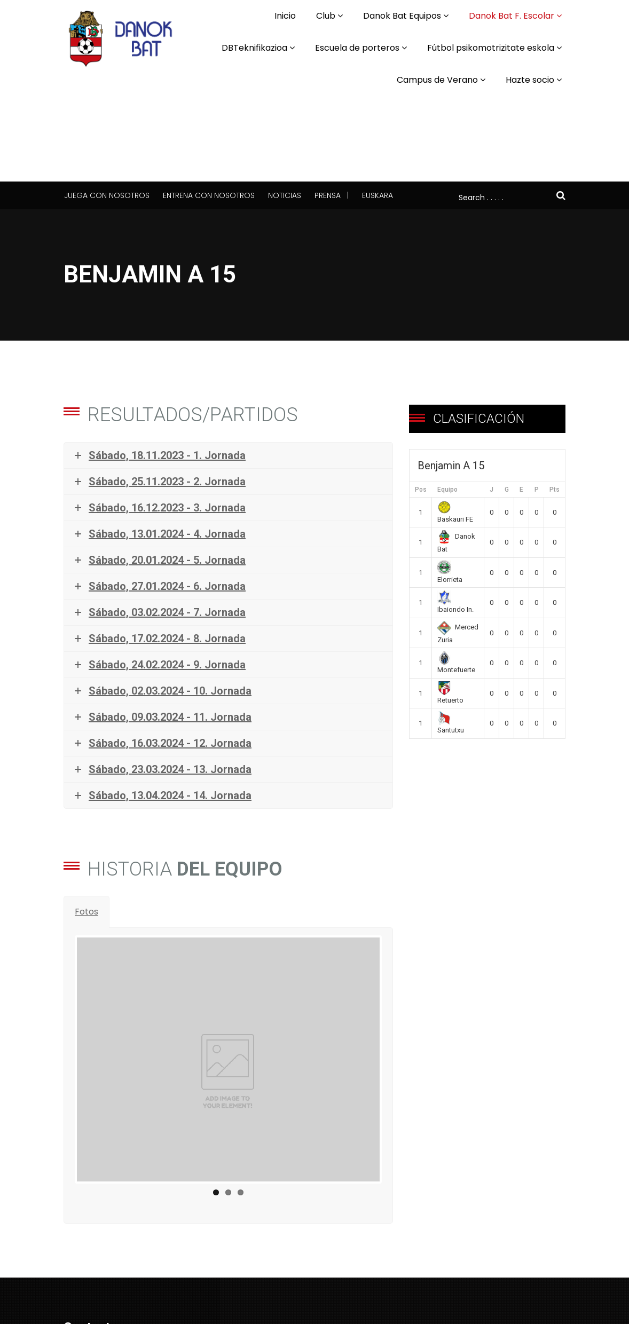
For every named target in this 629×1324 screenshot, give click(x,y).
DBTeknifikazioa (254, 48)
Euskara (377, 195)
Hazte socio (530, 80)
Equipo (447, 489)
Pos (421, 489)
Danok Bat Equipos (402, 16)
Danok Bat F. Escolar (511, 16)
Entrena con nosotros (209, 195)
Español (337, 1268)
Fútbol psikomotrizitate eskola (490, 48)
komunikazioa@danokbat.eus (125, 1309)
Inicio (285, 16)
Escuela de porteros (357, 48)
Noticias (284, 195)
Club (325, 16)
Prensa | (331, 195)
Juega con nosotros (107, 195)
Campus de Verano (437, 80)
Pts (554, 489)
